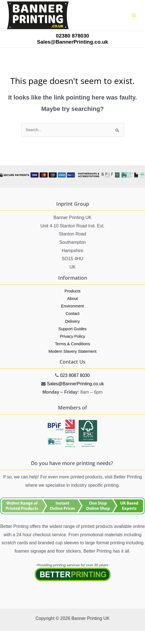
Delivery (72, 321)
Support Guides (72, 329)
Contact (72, 313)
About (72, 298)
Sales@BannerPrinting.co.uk (75, 383)
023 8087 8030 (75, 375)
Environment (72, 306)
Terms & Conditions (72, 344)
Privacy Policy (72, 336)
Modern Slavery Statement (72, 351)
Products (73, 291)
